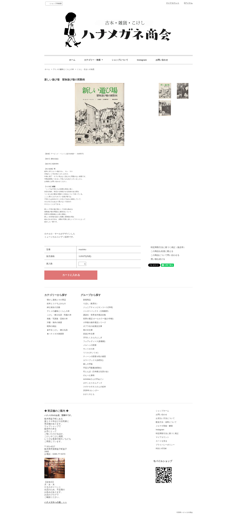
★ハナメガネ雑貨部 (55, 334)
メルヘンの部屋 (89, 345)
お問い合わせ (162, 60)
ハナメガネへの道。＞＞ (55, 502)
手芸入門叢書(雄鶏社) (92, 368)
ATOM (163, 448)
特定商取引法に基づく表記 (167, 433)
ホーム (72, 60)
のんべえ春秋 (89, 375)
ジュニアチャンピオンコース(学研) (98, 307)
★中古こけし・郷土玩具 (57, 330)
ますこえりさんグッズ (92, 383)
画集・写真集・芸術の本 (57, 319)
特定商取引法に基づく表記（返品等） (168, 247)
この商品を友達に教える (162, 251)
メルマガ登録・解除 (164, 426)
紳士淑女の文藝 (53, 307)
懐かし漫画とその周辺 (56, 300)
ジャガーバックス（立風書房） (96, 311)
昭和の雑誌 (51, 326)
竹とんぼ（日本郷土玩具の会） (96, 371)
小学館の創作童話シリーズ (94, 322)
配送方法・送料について (166, 422)
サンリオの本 (89, 349)
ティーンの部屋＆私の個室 (94, 356)
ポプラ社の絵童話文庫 (92, 326)
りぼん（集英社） (90, 303)
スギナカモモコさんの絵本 (94, 387)
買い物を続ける (158, 259)
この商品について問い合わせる (165, 255)
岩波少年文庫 (89, 334)
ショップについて (120, 60)
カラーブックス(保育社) (93, 360)
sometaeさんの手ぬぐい (93, 379)
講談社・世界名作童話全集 (94, 315)
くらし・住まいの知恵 (85, 69)
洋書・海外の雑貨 (54, 322)
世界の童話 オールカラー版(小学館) (98, 319)
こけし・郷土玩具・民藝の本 (59, 315)
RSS (158, 448)
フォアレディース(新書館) (94, 341)
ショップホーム (162, 411)
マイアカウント (172, 3)
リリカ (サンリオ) (90, 353)
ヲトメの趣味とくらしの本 (63, 69)
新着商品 (87, 300)
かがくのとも (89, 394)
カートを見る (161, 441)
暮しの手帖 (88, 364)
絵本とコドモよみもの (56, 303)
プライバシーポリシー (165, 445)
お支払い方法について (165, 418)
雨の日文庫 (88, 330)
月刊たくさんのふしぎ (92, 337)
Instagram (142, 60)
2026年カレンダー (91, 390)
